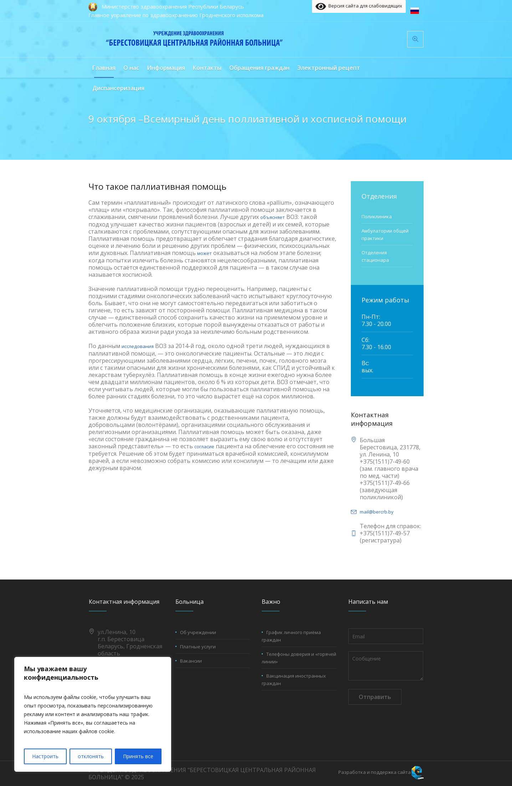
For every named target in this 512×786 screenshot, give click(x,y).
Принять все (138, 756)
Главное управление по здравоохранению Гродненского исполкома (175, 15)
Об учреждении (198, 632)
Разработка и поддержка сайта (374, 772)
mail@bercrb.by (377, 512)
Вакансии (191, 661)
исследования (138, 346)
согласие (204, 446)
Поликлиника (377, 216)
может (204, 253)
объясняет (272, 217)
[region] (92, 714)
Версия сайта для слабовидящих (359, 6)
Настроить (45, 756)
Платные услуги (198, 646)
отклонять (91, 756)
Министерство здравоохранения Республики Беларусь (173, 6)
